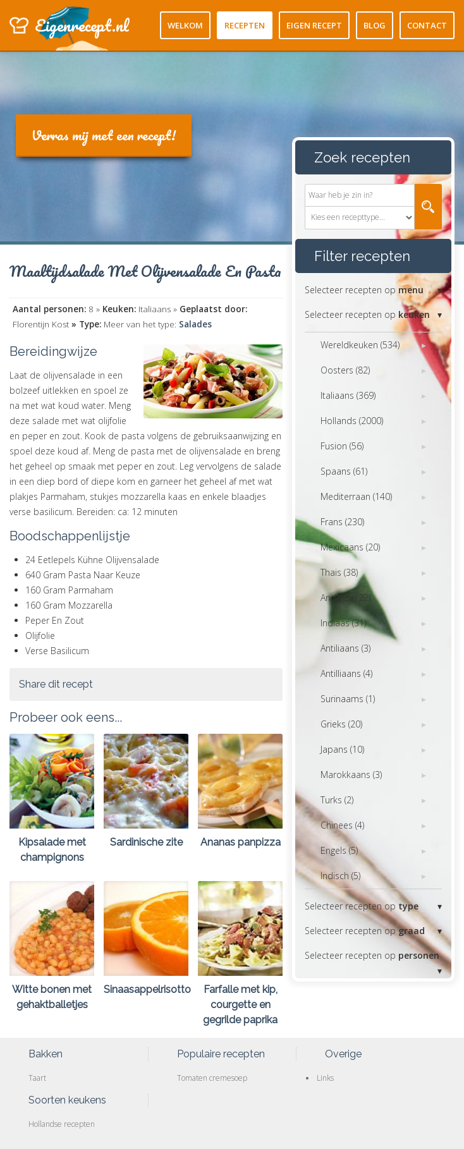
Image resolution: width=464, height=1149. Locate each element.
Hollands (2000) (352, 421)
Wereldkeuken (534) (360, 345)
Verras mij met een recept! (104, 135)
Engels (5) (339, 850)
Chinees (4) (342, 825)
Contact (427, 25)
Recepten (244, 25)
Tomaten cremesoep (212, 1078)
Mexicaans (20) (350, 547)
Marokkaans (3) (351, 775)
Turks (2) (337, 800)
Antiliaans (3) (345, 648)
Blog (374, 25)
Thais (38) (339, 572)
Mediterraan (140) (356, 496)
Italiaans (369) (348, 395)
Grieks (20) (341, 724)
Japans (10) (342, 749)
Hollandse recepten (61, 1124)
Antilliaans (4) (346, 673)
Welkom (185, 25)
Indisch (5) (340, 876)
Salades (195, 324)
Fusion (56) (342, 446)
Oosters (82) (345, 370)
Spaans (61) (344, 471)
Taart (37, 1078)
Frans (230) (342, 522)
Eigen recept (314, 25)
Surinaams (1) (348, 699)
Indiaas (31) (343, 623)
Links (325, 1078)
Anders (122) (345, 598)
